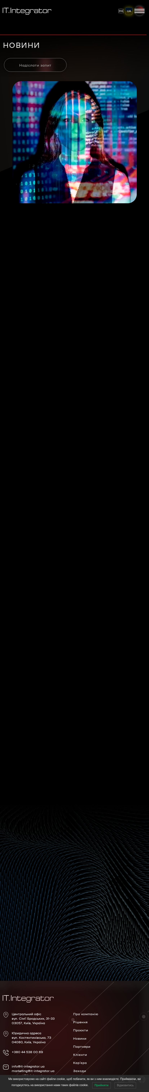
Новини (79, 1038)
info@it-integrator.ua (28, 1066)
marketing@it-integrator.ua (33, 1071)
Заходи (79, 1071)
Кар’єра (80, 1062)
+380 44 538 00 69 (27, 1052)
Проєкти (80, 1030)
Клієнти (80, 1054)
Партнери (81, 1046)
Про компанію (85, 1014)
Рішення (80, 1022)
